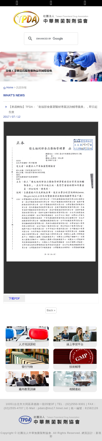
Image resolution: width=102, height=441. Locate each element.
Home (10, 87)
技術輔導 (75, 366)
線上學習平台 (75, 344)
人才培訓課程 (27, 344)
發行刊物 (27, 366)
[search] (50, 38)
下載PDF (14, 298)
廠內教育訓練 (27, 389)
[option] (51, 66)
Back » (51, 310)
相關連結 (75, 389)
